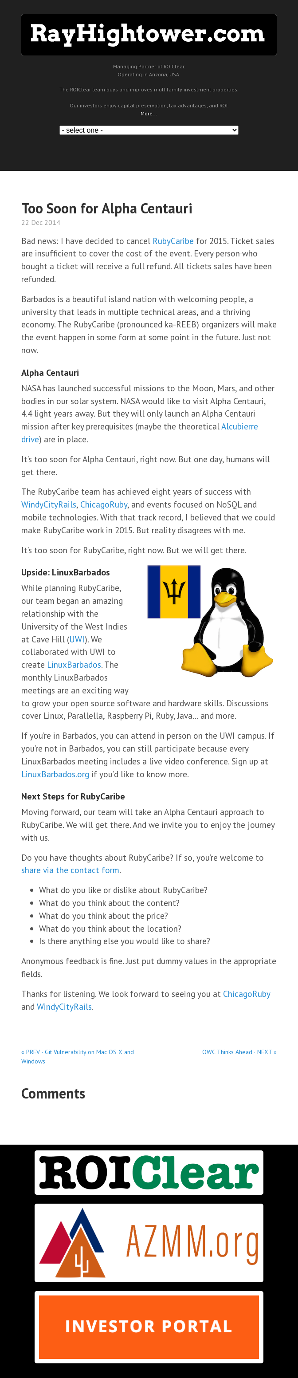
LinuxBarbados (74, 664)
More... (149, 113)
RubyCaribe (173, 240)
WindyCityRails (48, 504)
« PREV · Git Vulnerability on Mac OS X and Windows (77, 1056)
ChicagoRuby (103, 504)
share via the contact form (70, 869)
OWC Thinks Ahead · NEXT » (239, 1052)
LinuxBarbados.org (55, 774)
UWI (77, 639)
